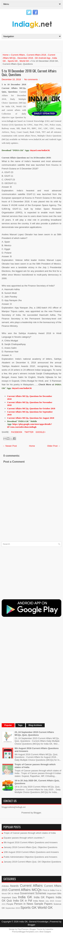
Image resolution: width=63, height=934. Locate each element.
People (9, 904)
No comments (31, 79)
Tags (20, 725)
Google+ (40, 432)
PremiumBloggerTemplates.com (25, 932)
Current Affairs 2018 (36, 55)
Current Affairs (18, 55)
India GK (25, 897)
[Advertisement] (32, 46)
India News (38, 901)
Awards (14, 885)
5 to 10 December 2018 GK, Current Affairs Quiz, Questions (29, 72)
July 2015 (49, 901)
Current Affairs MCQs (24, 890)
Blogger (37, 812)
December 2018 (25, 58)
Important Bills (54, 893)
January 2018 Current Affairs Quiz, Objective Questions (30, 847)
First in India (49, 890)
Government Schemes (33, 893)
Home (6, 55)
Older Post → (53, 446)
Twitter (28, 432)
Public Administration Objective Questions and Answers (30, 857)
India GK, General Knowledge (33, 921)
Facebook (16, 432)
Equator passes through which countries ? (24, 838)
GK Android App (42, 58)
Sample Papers (43, 903)
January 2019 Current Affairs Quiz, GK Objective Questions (32, 861)
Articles (5, 886)
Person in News (23, 903)
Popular (8, 725)
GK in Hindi (13, 893)
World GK (24, 61)
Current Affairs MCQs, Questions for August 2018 (30, 418)
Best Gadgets (45, 932)
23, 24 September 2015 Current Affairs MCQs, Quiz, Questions (34, 733)
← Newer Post (10, 446)
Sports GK (13, 61)
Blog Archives (35, 725)
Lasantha (49, 929)
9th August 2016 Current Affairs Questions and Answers (31, 842)
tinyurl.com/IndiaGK (22, 388)
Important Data (9, 897)
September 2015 (12, 908)
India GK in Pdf (22, 900)
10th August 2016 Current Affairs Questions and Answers (31, 852)
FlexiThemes (23, 929)
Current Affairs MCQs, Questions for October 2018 (31, 408)
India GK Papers (44, 897)
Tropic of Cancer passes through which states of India (30, 833)
